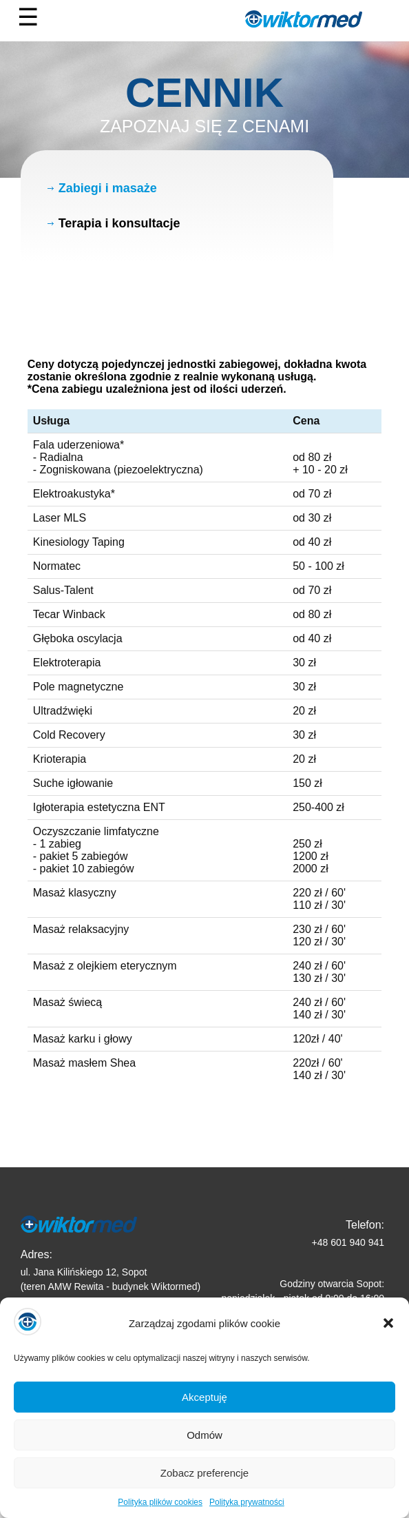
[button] (388, 1333)
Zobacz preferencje (204, 1482)
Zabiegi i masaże (108, 188)
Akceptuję (204, 1407)
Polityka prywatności (246, 1512)
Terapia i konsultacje (119, 223)
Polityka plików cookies (160, 1512)
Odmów (204, 1444)
